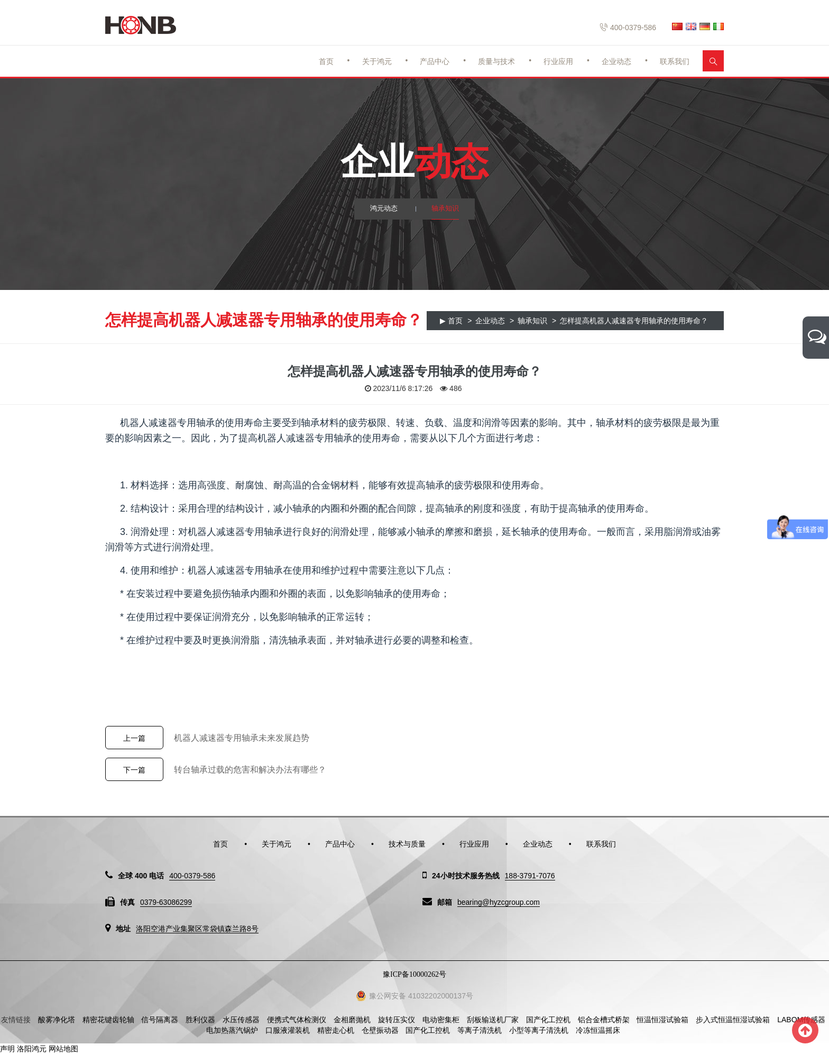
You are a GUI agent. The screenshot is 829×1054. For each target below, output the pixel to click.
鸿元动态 (383, 209)
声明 (7, 1048)
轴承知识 (446, 209)
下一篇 (134, 770)
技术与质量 (407, 844)
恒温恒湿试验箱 (662, 1019)
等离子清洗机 (479, 1030)
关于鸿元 (377, 61)
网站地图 (63, 1048)
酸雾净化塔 (56, 1019)
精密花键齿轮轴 (108, 1019)
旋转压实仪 (396, 1019)
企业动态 (616, 61)
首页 (326, 61)
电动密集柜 (440, 1019)
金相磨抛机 (352, 1019)
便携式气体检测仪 (296, 1019)
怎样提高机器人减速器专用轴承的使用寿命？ (634, 320)
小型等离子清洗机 (538, 1030)
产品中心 (434, 61)
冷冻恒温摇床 (598, 1030)
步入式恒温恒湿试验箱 (733, 1019)
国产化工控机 (548, 1019)
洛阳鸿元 (32, 1048)
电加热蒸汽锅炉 (232, 1030)
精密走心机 (335, 1030)
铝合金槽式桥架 (604, 1019)
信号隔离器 (159, 1019)
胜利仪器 (200, 1019)
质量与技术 (496, 61)
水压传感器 (241, 1019)
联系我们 (674, 61)
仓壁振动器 (380, 1030)
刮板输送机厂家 (493, 1019)
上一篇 (134, 738)
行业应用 (558, 61)
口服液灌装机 (287, 1030)
